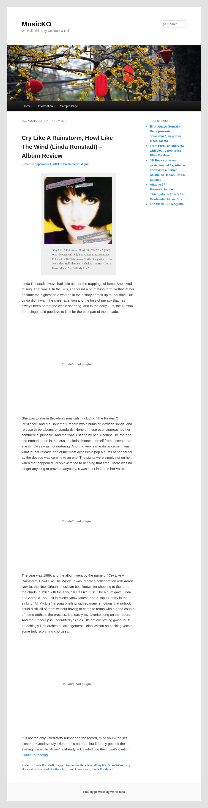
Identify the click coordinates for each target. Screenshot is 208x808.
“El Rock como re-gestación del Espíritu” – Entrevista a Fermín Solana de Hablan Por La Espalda (167, 170)
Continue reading (37, 755)
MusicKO (36, 24)
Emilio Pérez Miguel (76, 164)
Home (27, 106)
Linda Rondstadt (103, 769)
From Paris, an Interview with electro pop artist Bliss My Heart (167, 150)
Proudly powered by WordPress (104, 792)
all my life (100, 765)
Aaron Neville (74, 765)
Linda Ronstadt (44, 765)
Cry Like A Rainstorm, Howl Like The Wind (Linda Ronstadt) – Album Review (67, 146)
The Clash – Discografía (166, 204)
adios (88, 765)
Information (45, 106)
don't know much (79, 769)
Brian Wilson (116, 765)
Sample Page (69, 106)
